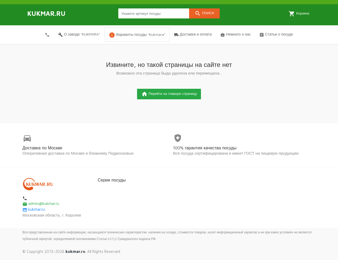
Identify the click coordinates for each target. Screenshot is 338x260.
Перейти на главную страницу (169, 94)
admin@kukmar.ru (40, 203)
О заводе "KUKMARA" (79, 34)
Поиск (204, 13)
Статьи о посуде (276, 34)
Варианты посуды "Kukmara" (137, 35)
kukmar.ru (33, 209)
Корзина (299, 14)
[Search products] (153, 13)
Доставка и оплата (193, 34)
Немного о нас (235, 34)
